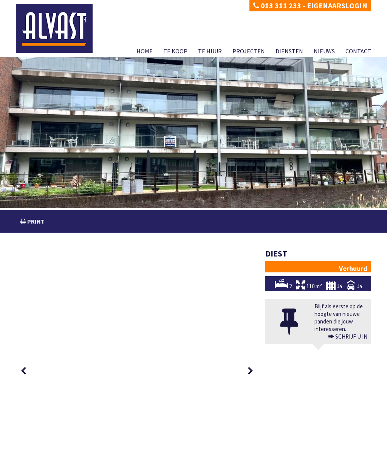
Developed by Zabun (90, 465)
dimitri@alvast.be (43, 441)
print (35, 221)
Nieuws (324, 51)
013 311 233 (277, 5)
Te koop (175, 51)
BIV (275, 441)
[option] (43, 266)
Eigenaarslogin (337, 5)
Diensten (289, 51)
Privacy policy (29, 465)
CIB (318, 457)
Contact (358, 51)
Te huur (210, 51)
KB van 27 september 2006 (262, 457)
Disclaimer (56, 465)
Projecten (248, 51)
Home (144, 51)
